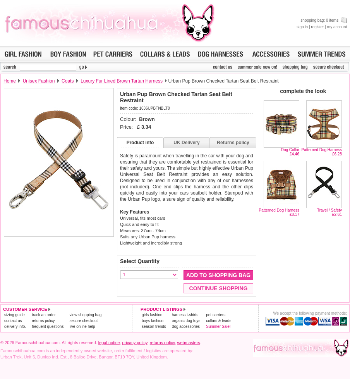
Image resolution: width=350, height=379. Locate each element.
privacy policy (134, 342)
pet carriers (215, 315)
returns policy (43, 321)
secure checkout (83, 321)
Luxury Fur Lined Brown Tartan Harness (122, 81)
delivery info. (15, 326)
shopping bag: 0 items (323, 20)
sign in (302, 27)
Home (9, 81)
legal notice (109, 342)
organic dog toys (186, 321)
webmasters (188, 342)
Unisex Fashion (39, 81)
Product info (140, 142)
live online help (82, 326)
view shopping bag (85, 315)
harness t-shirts (185, 315)
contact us (13, 321)
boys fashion (152, 321)
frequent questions (47, 326)
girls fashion (152, 315)
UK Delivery (186, 142)
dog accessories (186, 326)
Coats (68, 81)
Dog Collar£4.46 (290, 152)
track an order (44, 315)
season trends (154, 326)
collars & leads (218, 321)
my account (337, 27)
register (317, 27)
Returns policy (233, 142)
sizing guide (14, 315)
